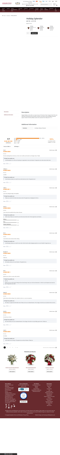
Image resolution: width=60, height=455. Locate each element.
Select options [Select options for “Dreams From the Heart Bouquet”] (12, 371)
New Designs (46, 9)
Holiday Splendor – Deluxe (42, 27)
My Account (49, 405)
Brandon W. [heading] (30, 251)
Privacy (36, 387)
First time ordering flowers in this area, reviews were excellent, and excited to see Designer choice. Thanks (21, 155)
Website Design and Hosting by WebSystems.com (45, 415)
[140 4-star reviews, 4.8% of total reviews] (30, 139)
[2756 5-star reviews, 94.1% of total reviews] (30, 138)
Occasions (31, 8)
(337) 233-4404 (30, 5)
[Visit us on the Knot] (14, 406)
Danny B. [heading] (30, 292)
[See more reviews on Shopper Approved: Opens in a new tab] (49, 347)
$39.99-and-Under (3, 9)
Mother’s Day (20, 9)
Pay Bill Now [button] (23, 401)
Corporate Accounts (36, 385)
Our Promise (49, 385)
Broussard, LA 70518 (9, 388)
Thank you (5, 257)
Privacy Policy (25, 415)
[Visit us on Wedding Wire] (9, 407)
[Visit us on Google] (9, 404)
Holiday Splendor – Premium (52, 27)
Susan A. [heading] (30, 206)
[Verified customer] (53, 150)
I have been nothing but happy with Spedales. (11, 193)
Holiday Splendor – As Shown (33, 27)
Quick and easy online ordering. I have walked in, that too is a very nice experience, (17, 298)
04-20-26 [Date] (4, 210)
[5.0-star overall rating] (30, 152)
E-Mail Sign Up (49, 394)
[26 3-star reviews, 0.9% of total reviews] (30, 140)
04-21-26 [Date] (4, 172)
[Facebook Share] (7, 163)
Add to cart (34, 33)
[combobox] (7, 146)
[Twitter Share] (9, 163)
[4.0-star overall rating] (30, 189)
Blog (49, 387)
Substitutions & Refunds (36, 390)
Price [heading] (4, 221)
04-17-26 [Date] (4, 255)
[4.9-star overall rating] (8, 141)
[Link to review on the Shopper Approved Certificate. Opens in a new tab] (10, 163)
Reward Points (36, 388)
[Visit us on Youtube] (11, 406)
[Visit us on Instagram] (6, 407)
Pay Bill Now (56, 9)
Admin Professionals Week (14, 9)
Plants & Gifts (41, 9)
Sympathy (26, 8)
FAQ (49, 390)
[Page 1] (5, 347)
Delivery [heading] (4, 219)
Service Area (49, 388)
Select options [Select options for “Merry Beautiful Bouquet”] (30, 371)
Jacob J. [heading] (30, 330)
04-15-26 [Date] (4, 333)
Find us (6, 391)
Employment (49, 395)
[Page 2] (7, 347)
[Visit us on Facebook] (6, 404)
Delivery (36, 386)
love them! (5, 335)
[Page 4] (13, 347)
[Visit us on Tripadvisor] (11, 404)
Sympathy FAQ (49, 391)
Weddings (51, 8)
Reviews (49, 397)
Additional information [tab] (8, 114)
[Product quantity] (28, 33)
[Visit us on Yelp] (9, 406)
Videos (49, 404)
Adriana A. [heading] (30, 169)
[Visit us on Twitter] (6, 406)
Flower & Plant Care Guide (49, 396)
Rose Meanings (49, 402)
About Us (49, 386)
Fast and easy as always (7, 317)
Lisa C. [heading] (30, 150)
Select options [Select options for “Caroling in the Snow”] (49, 371)
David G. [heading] (30, 311)
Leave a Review (49, 399)
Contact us (49, 400)
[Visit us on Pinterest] (14, 404)
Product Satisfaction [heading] (7, 224)
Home (4, 15)
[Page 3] (10, 347)
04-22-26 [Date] (4, 153)
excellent (4, 174)
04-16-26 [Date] (4, 274)
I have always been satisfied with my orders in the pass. (12, 212)
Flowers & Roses (37, 9)
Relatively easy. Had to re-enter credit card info (11, 276)
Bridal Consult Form (49, 392)
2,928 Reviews (8, 142)
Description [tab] (6, 111)
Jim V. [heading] (30, 270)
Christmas (8, 15)
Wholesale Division (36, 391)
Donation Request (49, 401)
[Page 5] (15, 347)
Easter (8, 8)
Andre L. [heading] (30, 187)
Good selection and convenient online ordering (11, 238)
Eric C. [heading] (30, 233)
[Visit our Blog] (11, 407)
